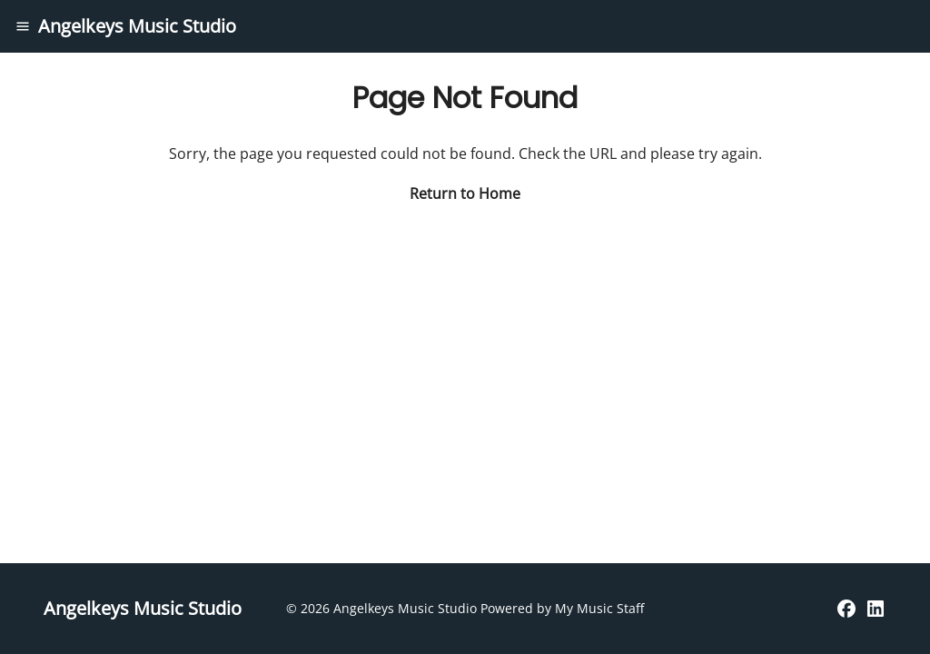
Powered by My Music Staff (562, 608)
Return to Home (465, 193)
